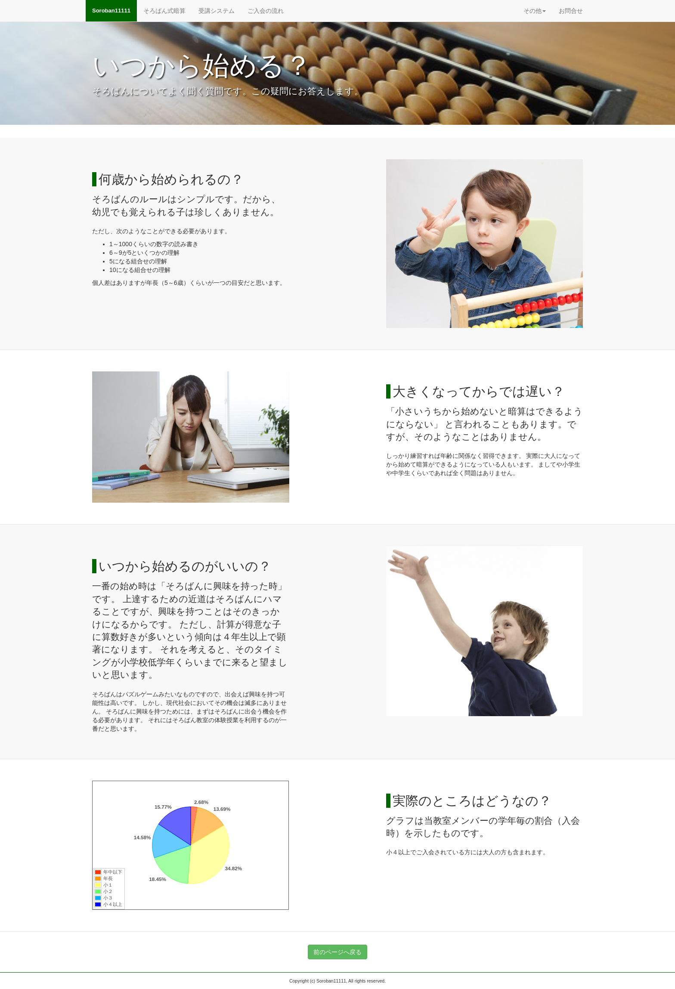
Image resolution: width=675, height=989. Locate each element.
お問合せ (571, 10)
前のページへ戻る (337, 952)
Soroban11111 (111, 10)
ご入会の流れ (266, 10)
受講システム (216, 10)
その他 (534, 10)
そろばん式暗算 (164, 10)
